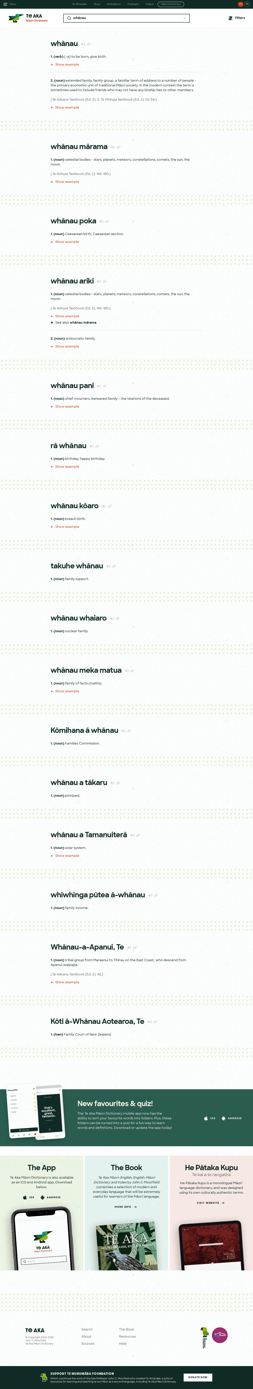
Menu (12, 4)
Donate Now (198, 1377)
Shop (97, 4)
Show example (65, 64)
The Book (126, 1329)
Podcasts (133, 4)
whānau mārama (83, 322)
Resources (127, 1336)
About (86, 1336)
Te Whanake (79, 4)
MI (247, 4)
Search (87, 1329)
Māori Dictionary (171, 4)
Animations (114, 4)
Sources (87, 1344)
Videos (149, 4)
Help (122, 1344)
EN (240, 4)
